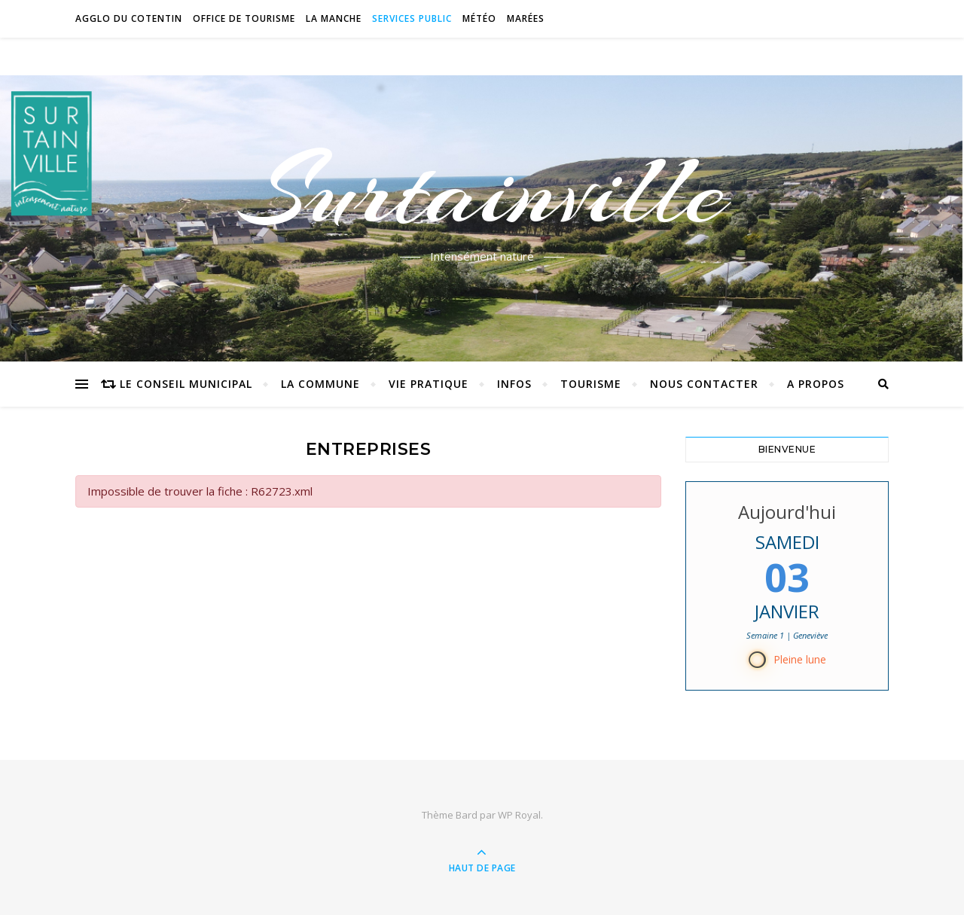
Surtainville (482, 190)
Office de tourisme (244, 18)
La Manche (334, 18)
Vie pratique (428, 384)
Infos (514, 384)
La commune (320, 384)
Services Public (412, 18)
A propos (815, 384)
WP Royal (519, 815)
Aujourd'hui (787, 511)
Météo (479, 18)
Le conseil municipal (186, 384)
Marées (526, 18)
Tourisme (590, 384)
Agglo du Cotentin (128, 18)
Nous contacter (704, 384)
